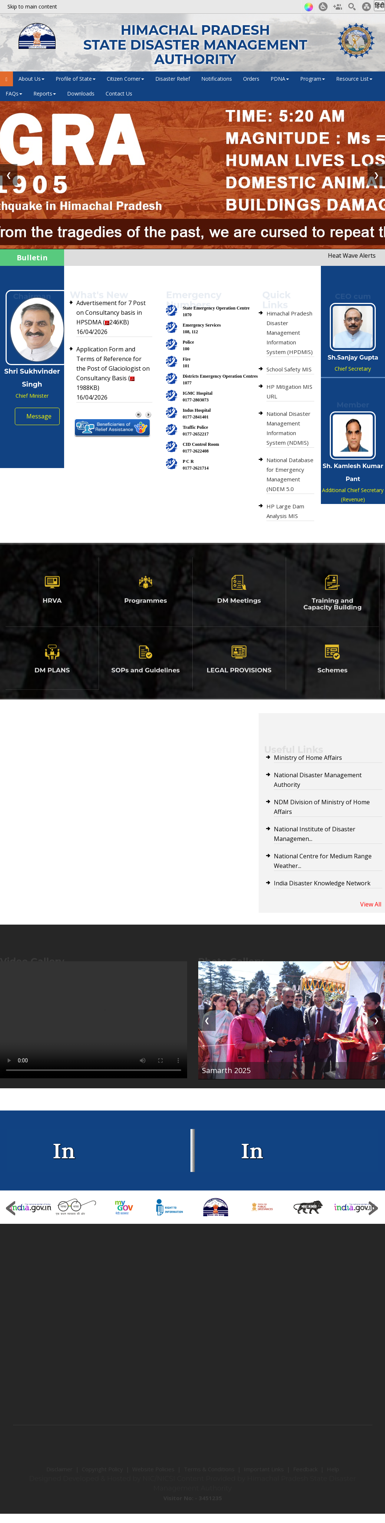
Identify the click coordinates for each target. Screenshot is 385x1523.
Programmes (145, 613)
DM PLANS (52, 682)
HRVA (52, 613)
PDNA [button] (280, 78)
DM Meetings (239, 613)
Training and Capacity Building (332, 616)
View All (370, 904)
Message (39, 416)
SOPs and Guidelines (146, 682)
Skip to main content (32, 6)
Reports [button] (44, 93)
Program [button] (312, 78)
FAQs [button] (14, 93)
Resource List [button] (354, 78)
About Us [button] (31, 78)
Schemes (333, 682)
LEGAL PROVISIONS (239, 682)
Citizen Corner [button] (125, 78)
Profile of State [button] (76, 78)
